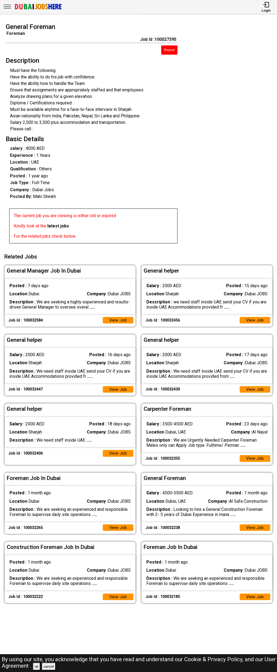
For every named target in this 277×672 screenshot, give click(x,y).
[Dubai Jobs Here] (38, 9)
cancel (49, 666)
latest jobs (58, 226)
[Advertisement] (230, 135)
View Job (118, 319)
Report (169, 50)
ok (36, 666)
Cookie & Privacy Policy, (214, 659)
